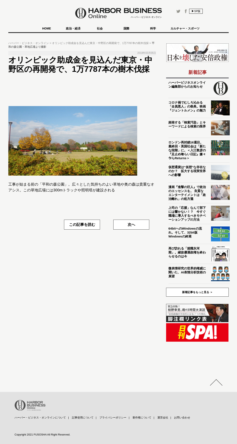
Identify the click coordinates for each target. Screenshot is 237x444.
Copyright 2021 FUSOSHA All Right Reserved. (42, 434)
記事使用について (83, 417)
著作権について (141, 417)
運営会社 (162, 417)
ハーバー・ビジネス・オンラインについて (40, 417)
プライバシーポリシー (112, 417)
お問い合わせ (182, 417)
